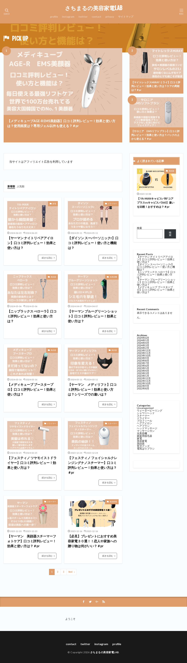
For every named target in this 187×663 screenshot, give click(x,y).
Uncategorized (145, 407)
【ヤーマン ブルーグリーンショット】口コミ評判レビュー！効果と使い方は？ (92, 316)
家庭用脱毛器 (144, 435)
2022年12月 (144, 378)
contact (96, 16)
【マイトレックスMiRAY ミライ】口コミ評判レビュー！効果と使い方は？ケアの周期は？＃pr (155, 86)
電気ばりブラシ (146, 448)
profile (54, 16)
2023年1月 (143, 375)
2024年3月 (143, 345)
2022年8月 (143, 388)
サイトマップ (125, 16)
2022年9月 (143, 385)
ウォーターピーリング (149, 410)
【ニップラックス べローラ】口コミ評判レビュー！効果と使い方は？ (32, 316)
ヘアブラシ (143, 425)
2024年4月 (143, 342)
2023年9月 (143, 358)
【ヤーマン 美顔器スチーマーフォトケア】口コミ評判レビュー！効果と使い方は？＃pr (31, 541)
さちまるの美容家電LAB (93, 8)
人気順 (20, 186)
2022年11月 (144, 380)
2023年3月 (143, 373)
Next (71, 572)
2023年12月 (144, 350)
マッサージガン (146, 430)
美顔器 (53, 277)
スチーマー (112, 423)
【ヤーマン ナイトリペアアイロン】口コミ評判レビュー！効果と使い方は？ (31, 243)
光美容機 (113, 277)
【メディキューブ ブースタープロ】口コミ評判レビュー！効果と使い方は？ (31, 389)
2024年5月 (143, 340)
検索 (139, 227)
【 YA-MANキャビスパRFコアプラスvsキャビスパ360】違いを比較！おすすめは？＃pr (155, 202)
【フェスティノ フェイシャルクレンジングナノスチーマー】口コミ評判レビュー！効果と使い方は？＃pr (92, 465)
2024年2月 (143, 347)
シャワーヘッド (146, 413)
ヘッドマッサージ (147, 428)
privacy (109, 16)
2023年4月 (143, 370)
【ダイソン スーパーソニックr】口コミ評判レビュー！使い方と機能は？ (93, 243)
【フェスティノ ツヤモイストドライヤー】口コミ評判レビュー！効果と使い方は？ (32, 463)
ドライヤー (112, 203)
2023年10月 (144, 355)
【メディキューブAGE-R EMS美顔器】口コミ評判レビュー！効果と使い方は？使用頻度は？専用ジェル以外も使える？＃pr (61, 123)
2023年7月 (143, 363)
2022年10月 (144, 383)
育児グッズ (143, 445)
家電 (54, 203)
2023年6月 (143, 365)
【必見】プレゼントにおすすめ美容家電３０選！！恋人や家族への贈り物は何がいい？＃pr (92, 541)
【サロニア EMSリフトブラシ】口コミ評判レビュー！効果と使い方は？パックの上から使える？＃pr (155, 135)
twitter (83, 16)
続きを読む (47, 257)
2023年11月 (144, 352)
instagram (68, 16)
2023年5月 (143, 368)
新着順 (11, 186)
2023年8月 (143, 360)
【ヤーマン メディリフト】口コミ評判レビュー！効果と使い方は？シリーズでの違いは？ (92, 389)
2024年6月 (143, 337)
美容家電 (113, 502)
